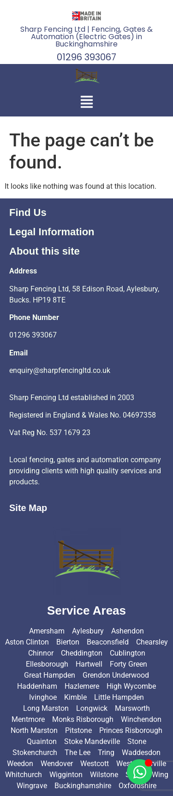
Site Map (28, 508)
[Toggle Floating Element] (139, 771)
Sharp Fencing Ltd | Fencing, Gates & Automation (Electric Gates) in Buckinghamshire (86, 36)
